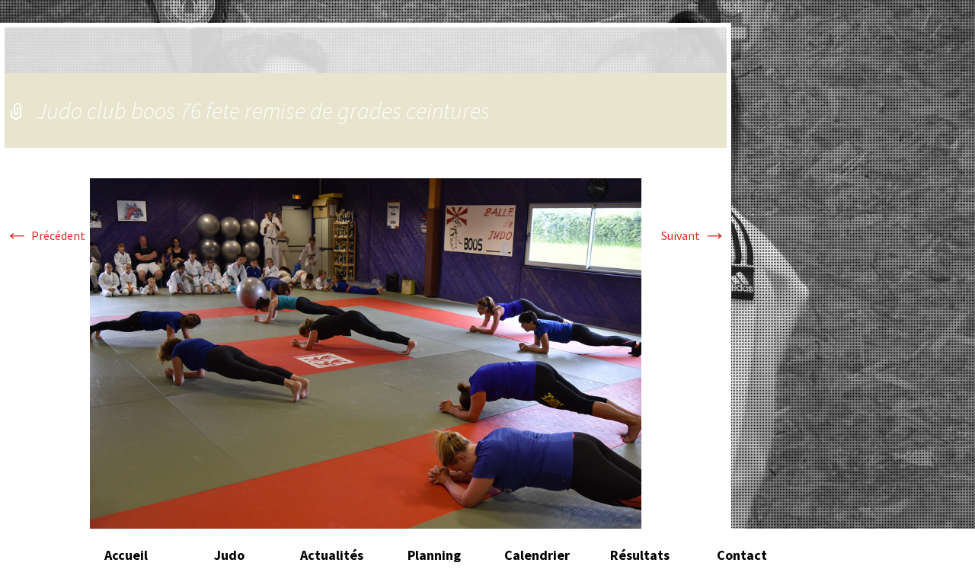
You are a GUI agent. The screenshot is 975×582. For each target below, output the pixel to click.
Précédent (45, 235)
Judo (229, 555)
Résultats (640, 555)
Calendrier (537, 555)
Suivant (694, 235)
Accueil (126, 555)
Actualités (331, 555)
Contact (742, 555)
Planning (434, 555)
